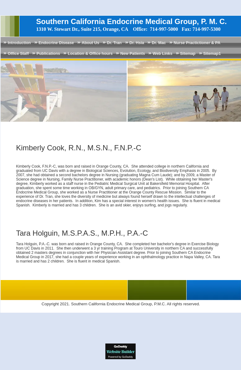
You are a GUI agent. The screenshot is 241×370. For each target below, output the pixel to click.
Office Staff (18, 53)
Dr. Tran (114, 42)
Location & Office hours (90, 53)
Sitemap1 (212, 53)
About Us (90, 42)
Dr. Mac (159, 42)
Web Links (162, 53)
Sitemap (188, 53)
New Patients (132, 53)
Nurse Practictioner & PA (197, 42)
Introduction (19, 42)
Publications (48, 53)
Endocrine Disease (56, 42)
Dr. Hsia (136, 42)
